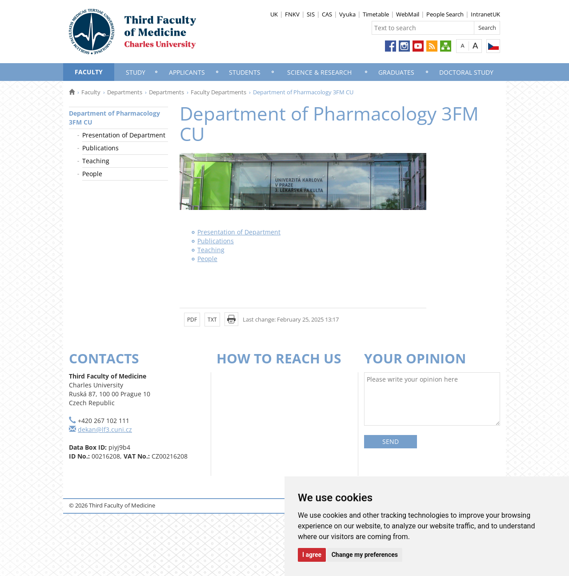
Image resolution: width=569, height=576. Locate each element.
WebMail (407, 14)
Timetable (376, 14)
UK (274, 14)
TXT (212, 319)
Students (244, 72)
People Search (445, 14)
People (92, 173)
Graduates (396, 72)
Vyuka (347, 14)
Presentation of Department (123, 135)
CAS (327, 14)
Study (135, 72)
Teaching (95, 161)
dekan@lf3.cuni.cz (105, 429)
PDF (192, 319)
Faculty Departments (218, 92)
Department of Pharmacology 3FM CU (114, 117)
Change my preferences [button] (365, 554)
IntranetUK (485, 14)
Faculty (89, 72)
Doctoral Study (466, 72)
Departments (124, 92)
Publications (100, 148)
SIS (311, 14)
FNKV (292, 14)
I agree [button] (311, 554)
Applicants (187, 72)
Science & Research (319, 72)
